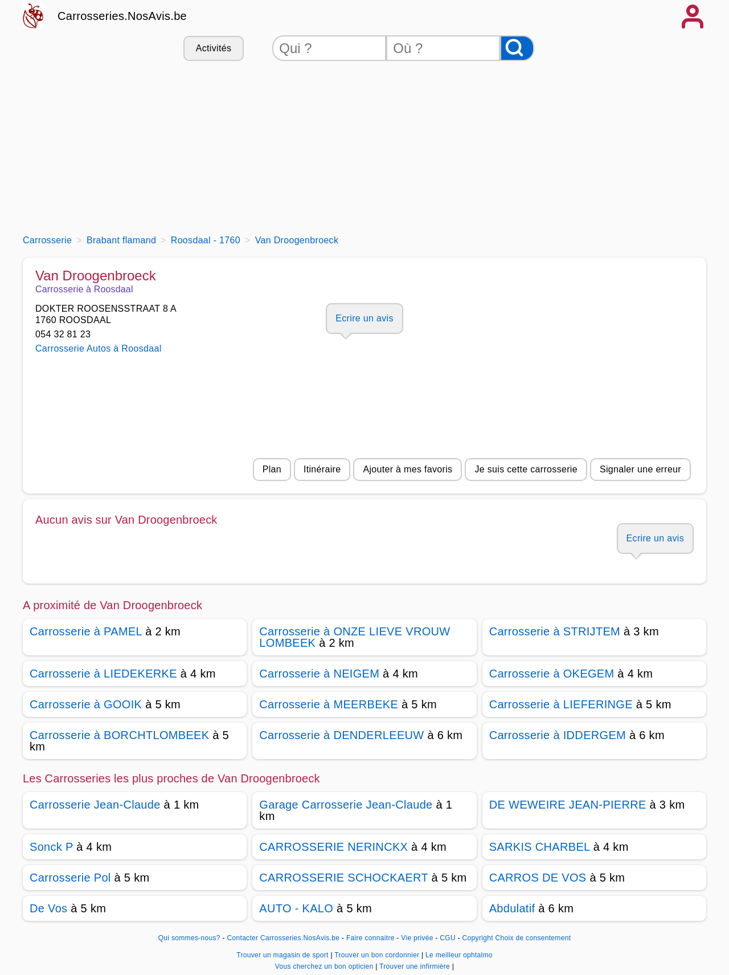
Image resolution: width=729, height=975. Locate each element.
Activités (213, 48)
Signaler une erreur (640, 469)
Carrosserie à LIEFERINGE (561, 704)
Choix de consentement (533, 938)
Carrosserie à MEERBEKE (328, 704)
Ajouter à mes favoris (407, 469)
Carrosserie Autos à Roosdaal (98, 348)
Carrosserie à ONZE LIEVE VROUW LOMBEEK (354, 637)
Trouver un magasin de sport (283, 955)
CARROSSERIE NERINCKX (333, 847)
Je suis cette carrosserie (526, 469)
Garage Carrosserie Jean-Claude (345, 804)
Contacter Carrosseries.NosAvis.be (283, 938)
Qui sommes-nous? (189, 938)
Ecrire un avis (364, 318)
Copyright (477, 938)
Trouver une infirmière (415, 966)
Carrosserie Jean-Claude (95, 804)
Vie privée (417, 938)
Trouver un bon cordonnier (377, 955)
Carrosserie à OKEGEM (552, 673)
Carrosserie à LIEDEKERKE (103, 673)
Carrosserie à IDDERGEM (557, 735)
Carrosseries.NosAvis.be (122, 16)
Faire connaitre (370, 938)
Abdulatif (512, 908)
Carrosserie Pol (70, 877)
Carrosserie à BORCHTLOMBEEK (119, 735)
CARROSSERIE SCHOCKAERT (343, 877)
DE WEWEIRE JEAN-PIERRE (567, 804)
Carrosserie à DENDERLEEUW (341, 735)
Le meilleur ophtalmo (459, 955)
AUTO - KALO (296, 908)
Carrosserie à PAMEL (86, 631)
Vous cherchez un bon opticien (325, 966)
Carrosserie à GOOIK (86, 704)
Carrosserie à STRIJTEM (554, 631)
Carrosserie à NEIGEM (319, 673)
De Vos (48, 908)
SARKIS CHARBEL (539, 847)
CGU (448, 938)
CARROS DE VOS (538, 877)
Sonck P (51, 847)
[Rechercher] (517, 48)
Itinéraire (322, 469)
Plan (272, 469)
